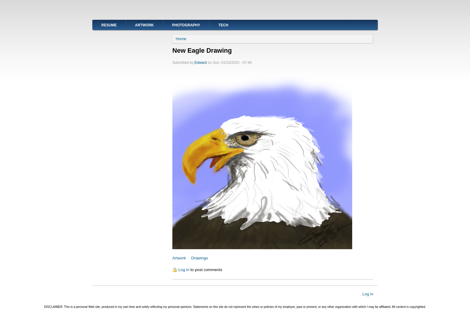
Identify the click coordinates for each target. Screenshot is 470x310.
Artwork (144, 25)
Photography (186, 25)
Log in (183, 269)
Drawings (199, 258)
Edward (201, 63)
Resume (109, 25)
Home (181, 39)
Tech (223, 25)
